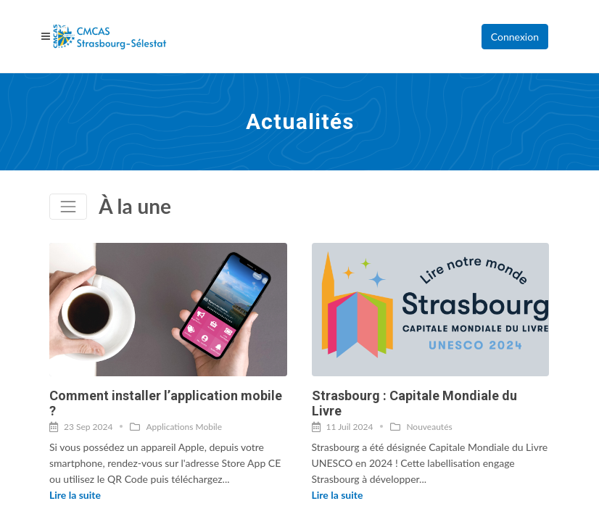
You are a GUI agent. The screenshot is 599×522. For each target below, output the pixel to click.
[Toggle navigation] (68, 207)
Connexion (515, 36)
